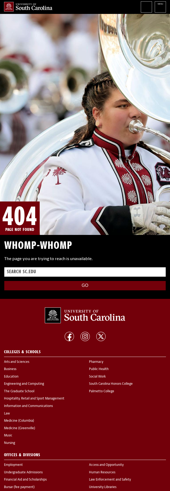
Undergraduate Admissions (23, 472)
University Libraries (102, 487)
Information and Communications (28, 406)
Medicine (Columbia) (19, 421)
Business (10, 369)
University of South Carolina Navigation (160, 7)
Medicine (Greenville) (19, 428)
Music (8, 435)
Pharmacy (96, 362)
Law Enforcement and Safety (110, 479)
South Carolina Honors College (111, 384)
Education (11, 376)
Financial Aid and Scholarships (25, 479)
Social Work (97, 376)
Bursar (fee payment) (19, 487)
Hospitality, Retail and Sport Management (34, 398)
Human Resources (102, 472)
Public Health (99, 369)
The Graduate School (19, 391)
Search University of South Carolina (146, 7)
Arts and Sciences (16, 362)
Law (7, 413)
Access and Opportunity (106, 465)
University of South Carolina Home (28, 6)
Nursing (9, 443)
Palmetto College (101, 391)
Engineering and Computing (24, 384)
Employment (13, 465)
